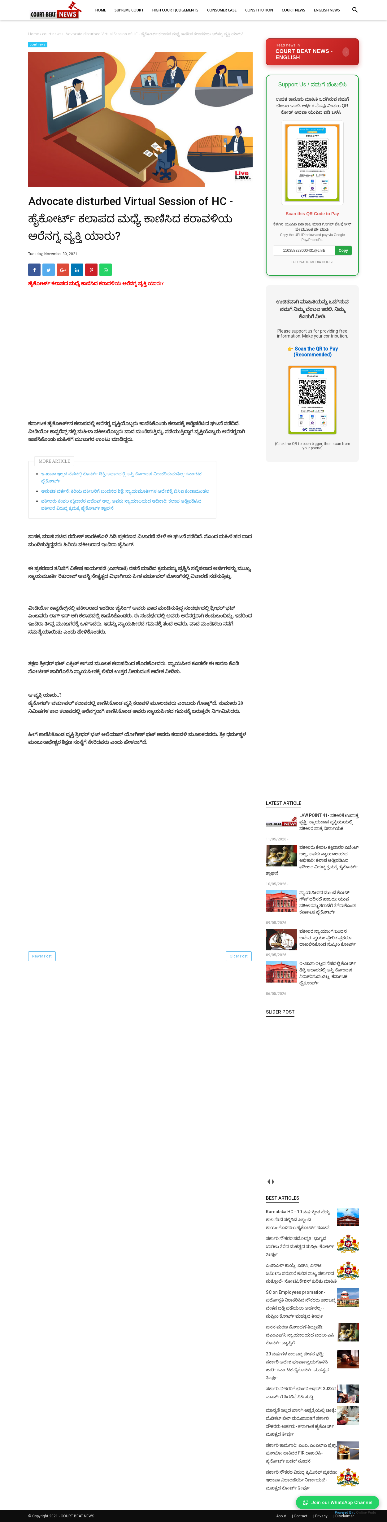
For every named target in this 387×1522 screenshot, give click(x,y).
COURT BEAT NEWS (77, 1516)
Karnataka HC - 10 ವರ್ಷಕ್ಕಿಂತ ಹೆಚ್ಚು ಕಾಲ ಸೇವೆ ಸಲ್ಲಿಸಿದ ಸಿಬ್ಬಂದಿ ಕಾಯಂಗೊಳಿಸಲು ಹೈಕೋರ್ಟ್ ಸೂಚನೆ (298, 1219)
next (273, 1182)
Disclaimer (344, 1516)
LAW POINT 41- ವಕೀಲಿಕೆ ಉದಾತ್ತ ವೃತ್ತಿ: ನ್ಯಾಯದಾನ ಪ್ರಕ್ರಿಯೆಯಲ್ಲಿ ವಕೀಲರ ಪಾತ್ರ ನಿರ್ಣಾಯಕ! (329, 822)
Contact (300, 1516)
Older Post (239, 956)
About (281, 1516)
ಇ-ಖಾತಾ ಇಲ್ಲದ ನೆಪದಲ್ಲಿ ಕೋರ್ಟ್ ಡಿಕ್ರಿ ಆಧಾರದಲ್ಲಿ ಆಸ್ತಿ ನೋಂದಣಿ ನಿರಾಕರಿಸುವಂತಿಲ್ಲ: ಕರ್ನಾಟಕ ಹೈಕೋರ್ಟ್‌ (121, 477)
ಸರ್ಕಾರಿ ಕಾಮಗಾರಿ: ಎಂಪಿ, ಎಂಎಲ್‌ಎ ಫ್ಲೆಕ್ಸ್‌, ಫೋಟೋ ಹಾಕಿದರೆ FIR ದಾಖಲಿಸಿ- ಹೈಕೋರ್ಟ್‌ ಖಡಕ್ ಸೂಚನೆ (301, 1453)
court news (38, 44)
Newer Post (42, 956)
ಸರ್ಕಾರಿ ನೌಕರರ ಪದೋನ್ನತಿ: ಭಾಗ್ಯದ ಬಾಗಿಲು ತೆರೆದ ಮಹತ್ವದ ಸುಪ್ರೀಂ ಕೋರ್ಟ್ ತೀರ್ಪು (300, 1246)
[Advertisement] (140, 361)
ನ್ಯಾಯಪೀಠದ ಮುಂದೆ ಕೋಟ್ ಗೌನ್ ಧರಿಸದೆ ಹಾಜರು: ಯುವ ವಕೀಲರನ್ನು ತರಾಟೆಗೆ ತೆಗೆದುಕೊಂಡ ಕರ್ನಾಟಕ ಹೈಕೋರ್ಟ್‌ (327, 902)
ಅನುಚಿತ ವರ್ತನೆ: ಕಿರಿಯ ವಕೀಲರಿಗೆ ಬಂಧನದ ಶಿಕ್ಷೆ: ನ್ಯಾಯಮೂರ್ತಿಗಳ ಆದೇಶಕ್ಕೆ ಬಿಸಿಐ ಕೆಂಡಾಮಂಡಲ (125, 491)
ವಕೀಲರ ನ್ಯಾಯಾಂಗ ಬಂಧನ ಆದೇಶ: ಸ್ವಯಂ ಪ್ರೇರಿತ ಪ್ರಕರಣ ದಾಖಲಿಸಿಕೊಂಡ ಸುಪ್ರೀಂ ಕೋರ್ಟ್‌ (327, 938)
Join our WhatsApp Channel (337, 1502)
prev (268, 1182)
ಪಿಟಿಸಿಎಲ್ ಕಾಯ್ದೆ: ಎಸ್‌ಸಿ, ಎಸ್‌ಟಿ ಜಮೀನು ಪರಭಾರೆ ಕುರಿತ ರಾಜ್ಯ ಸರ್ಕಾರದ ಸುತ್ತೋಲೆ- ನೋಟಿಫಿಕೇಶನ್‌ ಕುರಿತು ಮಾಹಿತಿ (301, 1273)
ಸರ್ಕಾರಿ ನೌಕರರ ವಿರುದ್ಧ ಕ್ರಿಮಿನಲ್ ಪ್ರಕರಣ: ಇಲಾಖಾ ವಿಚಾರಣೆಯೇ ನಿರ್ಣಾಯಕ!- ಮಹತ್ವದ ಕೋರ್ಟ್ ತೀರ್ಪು (301, 1480)
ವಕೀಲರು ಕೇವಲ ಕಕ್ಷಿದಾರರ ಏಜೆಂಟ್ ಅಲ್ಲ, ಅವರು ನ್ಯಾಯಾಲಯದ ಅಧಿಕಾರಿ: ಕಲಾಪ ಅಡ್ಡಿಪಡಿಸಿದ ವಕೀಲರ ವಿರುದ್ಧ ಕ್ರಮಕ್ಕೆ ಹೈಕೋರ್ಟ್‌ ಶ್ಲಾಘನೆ (121, 504)
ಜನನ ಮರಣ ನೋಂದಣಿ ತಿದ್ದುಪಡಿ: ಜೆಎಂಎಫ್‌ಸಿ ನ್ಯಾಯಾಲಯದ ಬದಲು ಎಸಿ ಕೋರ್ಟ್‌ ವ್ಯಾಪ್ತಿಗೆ (300, 1334)
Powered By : (355, 1512)
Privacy (321, 1516)
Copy (343, 250)
